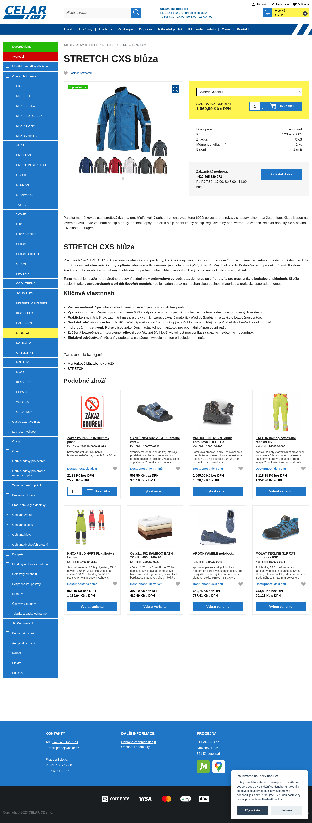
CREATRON (24, 411)
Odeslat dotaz (283, 174)
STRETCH (23, 332)
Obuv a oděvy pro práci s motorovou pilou (28, 473)
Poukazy (18, 672)
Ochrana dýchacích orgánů (30, 544)
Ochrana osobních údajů (138, 742)
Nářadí (16, 653)
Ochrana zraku (22, 514)
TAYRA (21, 204)
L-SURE (21, 175)
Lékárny (17, 593)
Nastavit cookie (272, 799)
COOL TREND (26, 283)
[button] (286, 12)
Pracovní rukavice (24, 495)
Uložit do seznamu (78, 73)
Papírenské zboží (23, 633)
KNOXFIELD (24, 313)
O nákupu (125, 29)
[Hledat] (97, 13)
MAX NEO (23, 96)
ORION (21, 263)
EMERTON (23, 155)
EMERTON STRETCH (31, 165)
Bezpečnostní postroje (27, 584)
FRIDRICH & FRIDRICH (32, 303)
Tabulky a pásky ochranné (29, 613)
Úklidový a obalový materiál (30, 564)
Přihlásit (261, 4)
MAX (19, 86)
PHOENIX (23, 273)
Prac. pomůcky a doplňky (29, 505)
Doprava (145, 29)
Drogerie (18, 554)
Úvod (68, 29)
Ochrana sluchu (22, 524)
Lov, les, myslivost (24, 431)
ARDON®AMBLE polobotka (213, 553)
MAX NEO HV (25, 125)
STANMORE (24, 194)
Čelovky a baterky (24, 603)
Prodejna (105, 29)
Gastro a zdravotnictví (26, 421)
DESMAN (22, 184)
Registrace (282, 4)
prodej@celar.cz (196, 12)
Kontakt (243, 29)
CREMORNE (25, 352)
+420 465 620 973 (171, 12)
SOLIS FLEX (24, 293)
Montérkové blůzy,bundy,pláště (91, 363)
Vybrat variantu (155, 492)
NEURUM (22, 362)
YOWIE (21, 214)
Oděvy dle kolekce (24, 76)
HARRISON (24, 322)
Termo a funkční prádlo (27, 485)
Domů (68, 44)
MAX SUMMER (26, 135)
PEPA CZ (22, 392)
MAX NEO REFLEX (29, 115)
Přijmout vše (252, 810)
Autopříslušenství (23, 643)
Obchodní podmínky (135, 747)
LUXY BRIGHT (26, 234)
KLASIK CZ (23, 382)
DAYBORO (23, 342)
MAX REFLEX (25, 105)
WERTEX (22, 401)
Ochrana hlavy (21, 534)
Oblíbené (303, 4)
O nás (226, 29)
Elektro (16, 663)
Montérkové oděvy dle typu (30, 66)
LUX (19, 224)
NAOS (20, 372)
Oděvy (16, 441)
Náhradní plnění (170, 29)
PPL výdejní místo (202, 29)
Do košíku (286, 106)
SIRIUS (21, 244)
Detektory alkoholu (24, 574)
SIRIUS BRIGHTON (29, 254)
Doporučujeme (17, 48)
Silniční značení (22, 623)
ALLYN (20, 145)
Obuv (15, 451)
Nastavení (286, 810)
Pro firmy (85, 29)
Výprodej (13, 58)
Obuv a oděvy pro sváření (29, 461)
